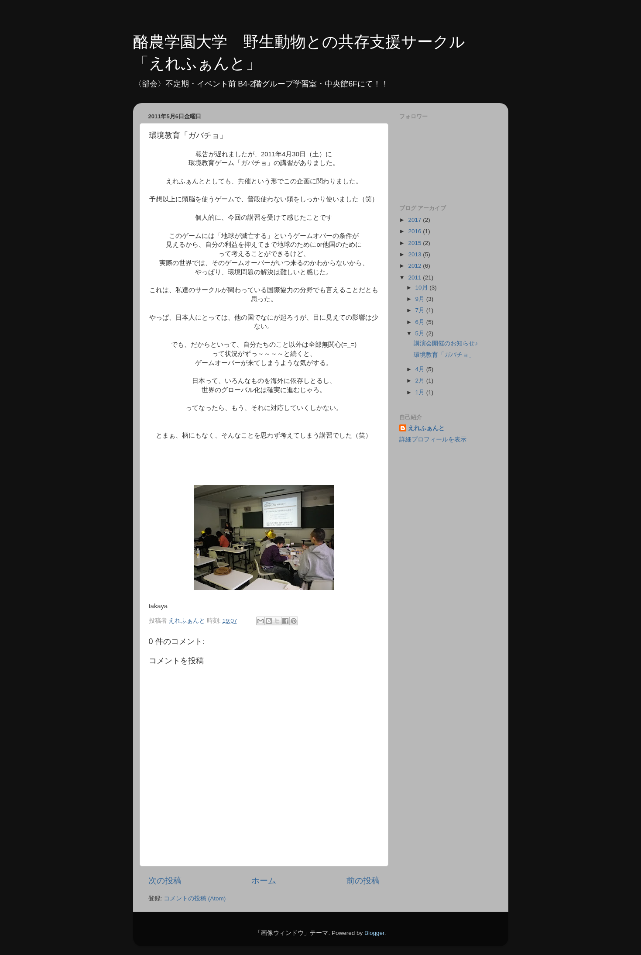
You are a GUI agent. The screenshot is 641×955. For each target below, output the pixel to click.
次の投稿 (165, 880)
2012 (415, 265)
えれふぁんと (426, 428)
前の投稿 (363, 880)
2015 (415, 243)
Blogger (374, 933)
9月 (420, 299)
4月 (420, 369)
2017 (415, 220)
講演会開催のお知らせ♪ (446, 343)
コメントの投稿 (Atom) (195, 898)
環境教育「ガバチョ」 (444, 355)
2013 (415, 254)
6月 (420, 322)
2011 (415, 277)
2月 (420, 380)
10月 (422, 287)
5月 (420, 333)
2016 (415, 231)
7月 (420, 310)
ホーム (263, 880)
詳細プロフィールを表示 (432, 439)
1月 (420, 392)
